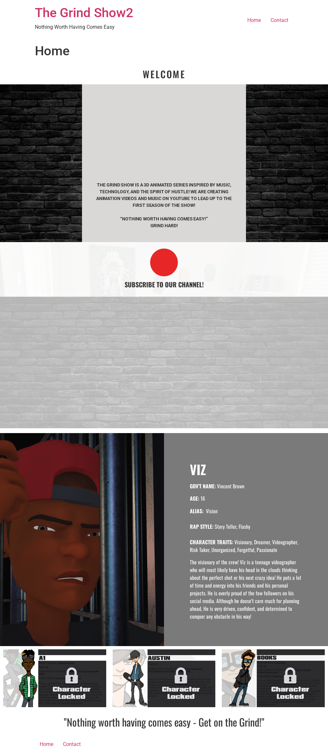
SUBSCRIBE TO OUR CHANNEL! (164, 284)
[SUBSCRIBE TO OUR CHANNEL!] (164, 262)
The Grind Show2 (84, 12)
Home (254, 20)
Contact (279, 20)
